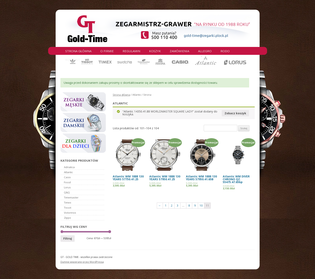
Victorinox (70, 212)
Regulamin (131, 51)
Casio (67, 177)
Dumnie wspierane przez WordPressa (82, 262)
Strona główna (78, 51)
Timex (67, 202)
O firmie (107, 51)
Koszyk (155, 51)
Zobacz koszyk (235, 113)
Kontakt (72, 60)
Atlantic (68, 172)
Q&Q (67, 192)
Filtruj (67, 238)
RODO (225, 51)
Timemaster (71, 197)
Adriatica (69, 167)
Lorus (67, 187)
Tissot (67, 207)
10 (201, 205)
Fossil (67, 182)
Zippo (67, 218)
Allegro (205, 51)
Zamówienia (179, 51)
